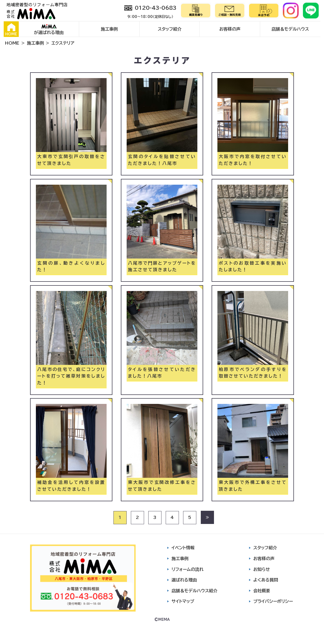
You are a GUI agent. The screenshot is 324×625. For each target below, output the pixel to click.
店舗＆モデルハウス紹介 (194, 591)
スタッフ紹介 (170, 29)
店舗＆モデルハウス (290, 29)
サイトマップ (182, 601)
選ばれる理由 (184, 580)
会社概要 (261, 591)
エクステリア (62, 43)
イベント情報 (182, 548)
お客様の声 (229, 29)
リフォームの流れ (187, 569)
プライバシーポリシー (273, 601)
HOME (11, 29)
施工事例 (109, 29)
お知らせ (261, 569)
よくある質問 (265, 580)
